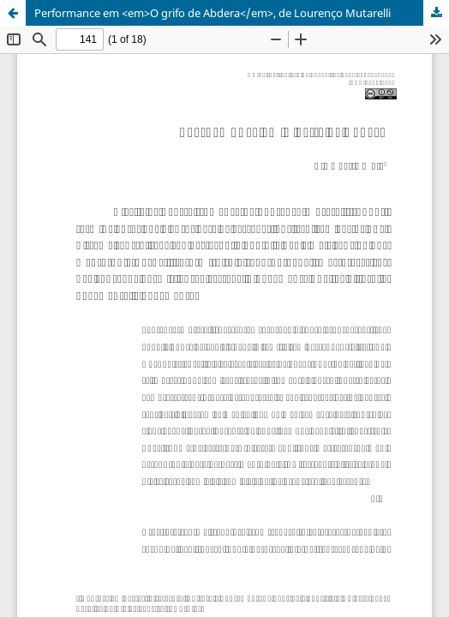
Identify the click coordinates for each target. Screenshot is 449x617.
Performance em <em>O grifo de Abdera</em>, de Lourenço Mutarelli (212, 13)
